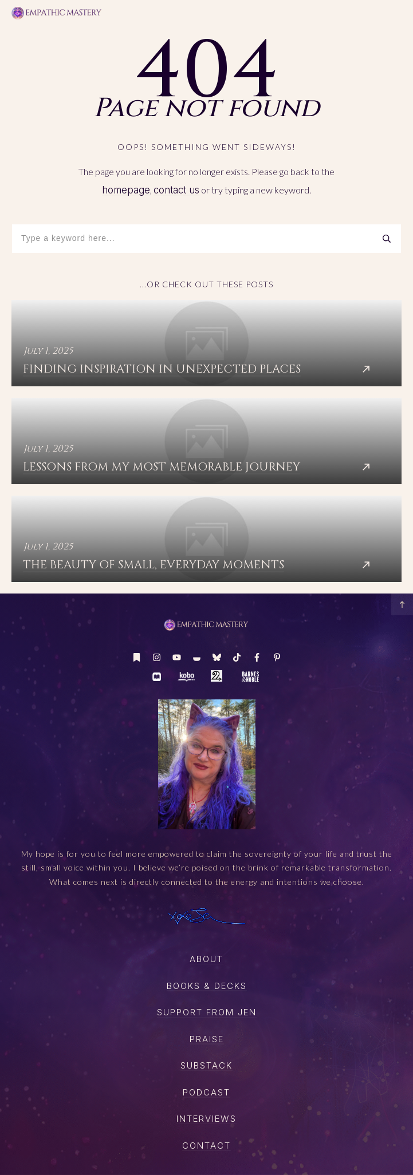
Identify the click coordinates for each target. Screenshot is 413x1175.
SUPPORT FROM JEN (207, 1012)
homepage (126, 190)
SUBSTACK (206, 1065)
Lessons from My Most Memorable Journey (206, 441)
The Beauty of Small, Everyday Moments (206, 539)
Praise (207, 1039)
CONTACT (206, 1145)
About (206, 959)
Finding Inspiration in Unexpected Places (206, 343)
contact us (176, 190)
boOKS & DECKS (207, 985)
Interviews (206, 1118)
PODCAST (206, 1092)
